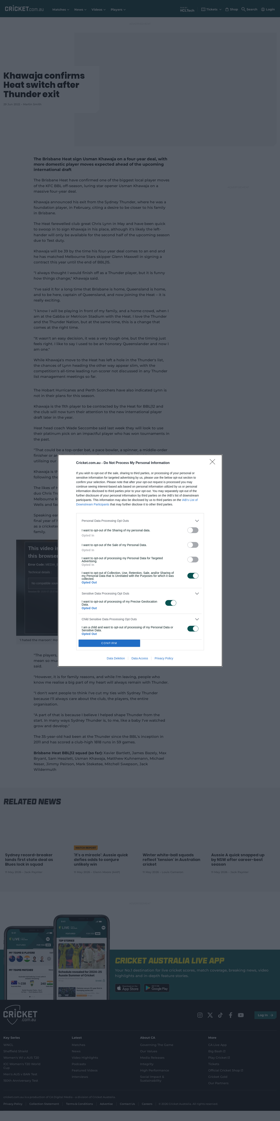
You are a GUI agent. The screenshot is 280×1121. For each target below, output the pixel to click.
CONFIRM (109, 643)
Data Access (139, 658)
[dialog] (140, 560)
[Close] (214, 463)
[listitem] (140, 521)
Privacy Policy (164, 658)
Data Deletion (116, 658)
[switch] (192, 530)
